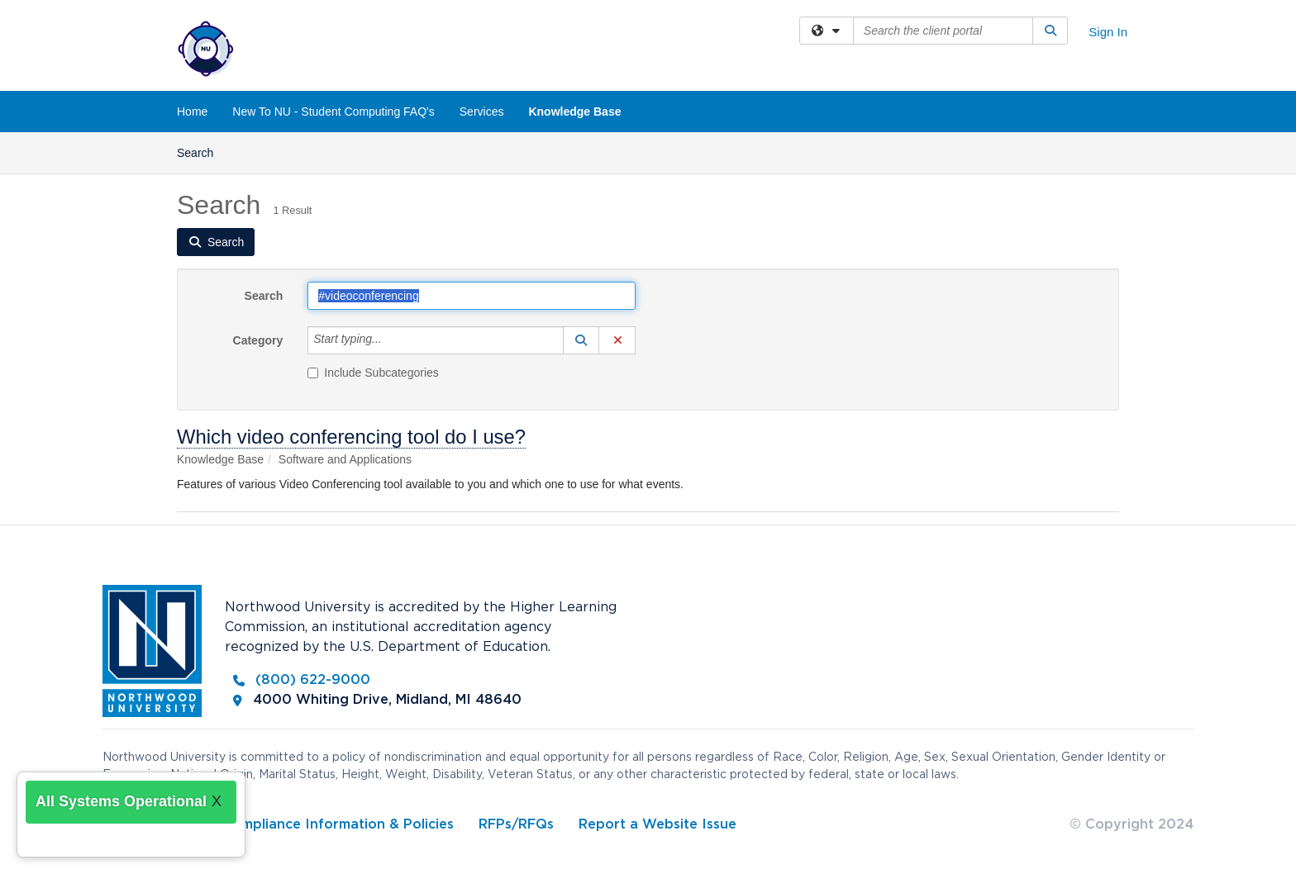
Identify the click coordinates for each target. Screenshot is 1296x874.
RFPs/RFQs (516, 825)
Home (192, 111)
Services (482, 111)
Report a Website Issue (657, 825)
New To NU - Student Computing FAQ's (333, 111)
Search (201, 151)
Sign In (1108, 32)
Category (258, 340)
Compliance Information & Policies (338, 825)
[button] (581, 340)
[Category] (391, 340)
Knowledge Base (574, 111)
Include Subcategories (373, 372)
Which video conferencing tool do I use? (351, 436)
